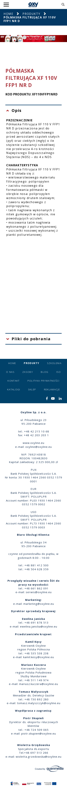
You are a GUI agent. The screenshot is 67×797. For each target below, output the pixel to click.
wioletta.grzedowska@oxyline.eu (38, 756)
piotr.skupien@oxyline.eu (38, 733)
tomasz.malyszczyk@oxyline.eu (38, 703)
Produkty (31, 14)
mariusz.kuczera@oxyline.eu (38, 684)
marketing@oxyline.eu (38, 603)
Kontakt (13, 380)
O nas (10, 372)
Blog (44, 372)
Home (8, 14)
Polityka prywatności (43, 380)
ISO (58, 372)
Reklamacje (52, 389)
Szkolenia (54, 363)
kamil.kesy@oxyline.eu (38, 657)
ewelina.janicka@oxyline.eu (38, 626)
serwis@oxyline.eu (39, 592)
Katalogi (13, 389)
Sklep (32, 389)
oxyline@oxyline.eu (38, 447)
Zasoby (27, 372)
